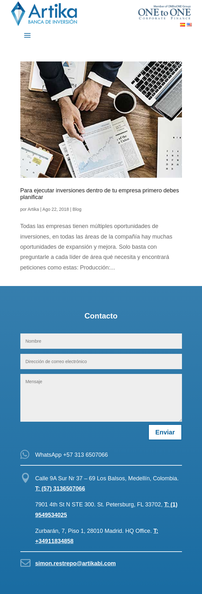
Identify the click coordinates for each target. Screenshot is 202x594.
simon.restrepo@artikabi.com (75, 563)
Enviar (165, 432)
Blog (77, 209)
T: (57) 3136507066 (60, 488)
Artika (33, 209)
